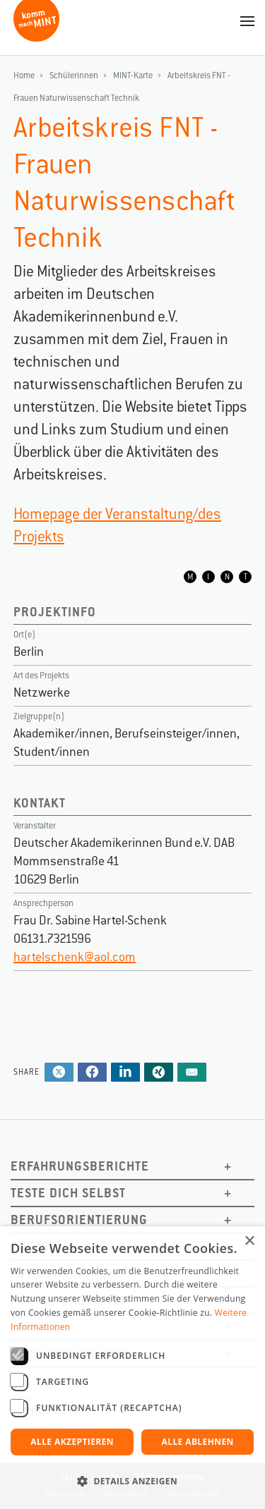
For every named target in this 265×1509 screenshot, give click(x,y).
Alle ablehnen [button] (198, 1442)
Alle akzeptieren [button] (72, 1442)
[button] (132, 1481)
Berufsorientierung (79, 1219)
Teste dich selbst (68, 1193)
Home (24, 75)
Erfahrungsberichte (80, 1166)
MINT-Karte (133, 75)
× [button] (249, 1241)
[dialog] (132, 1367)
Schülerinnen (73, 75)
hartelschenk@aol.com (74, 957)
